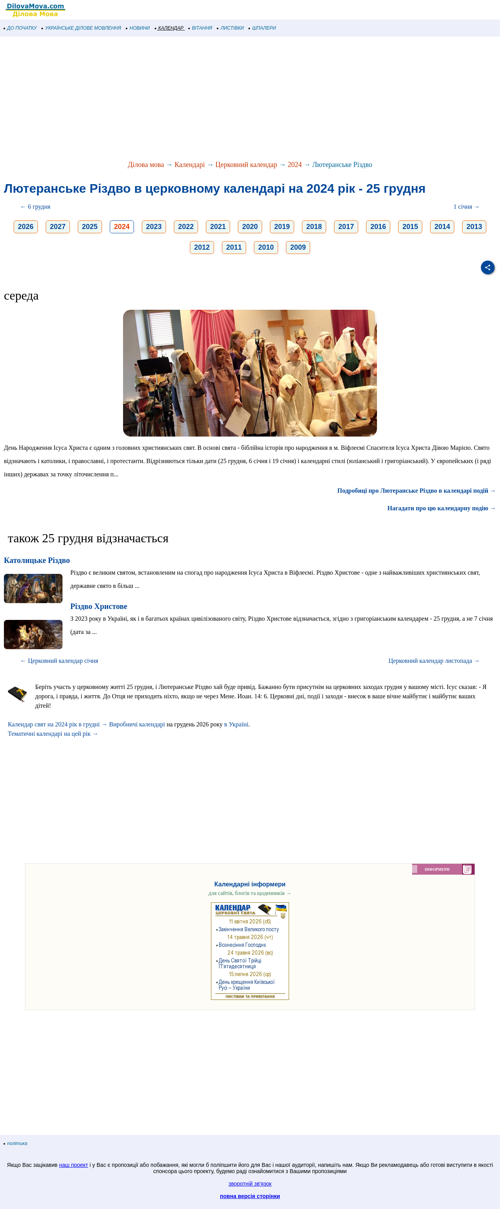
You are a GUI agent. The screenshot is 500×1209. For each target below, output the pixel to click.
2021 (218, 227)
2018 (314, 227)
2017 (346, 227)
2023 (154, 227)
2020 (250, 227)
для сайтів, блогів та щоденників (250, 893)
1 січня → (467, 206)
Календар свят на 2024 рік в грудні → (57, 724)
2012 (202, 247)
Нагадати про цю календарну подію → (442, 508)
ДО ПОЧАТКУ (20, 28)
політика (16, 1143)
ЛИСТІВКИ (230, 28)
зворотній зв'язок (250, 1184)
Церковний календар (246, 165)
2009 (298, 247)
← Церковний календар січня (59, 660)
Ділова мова (146, 165)
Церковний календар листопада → (434, 660)
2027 (58, 227)
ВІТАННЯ (200, 28)
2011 (234, 247)
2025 (90, 227)
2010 (266, 247)
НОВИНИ (138, 28)
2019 (282, 227)
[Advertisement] (234, 99)
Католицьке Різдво (37, 560)
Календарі (190, 165)
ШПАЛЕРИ (262, 28)
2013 (474, 227)
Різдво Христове (98, 606)
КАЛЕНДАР (169, 28)
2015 (410, 227)
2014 (442, 227)
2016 (378, 227)
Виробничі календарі (137, 724)
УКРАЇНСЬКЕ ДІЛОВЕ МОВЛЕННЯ (81, 28)
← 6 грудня (35, 206)
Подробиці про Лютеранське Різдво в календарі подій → (417, 490)
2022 (186, 227)
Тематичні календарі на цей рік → (53, 733)
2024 (295, 165)
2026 (26, 227)
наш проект (73, 1165)
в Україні (236, 724)
